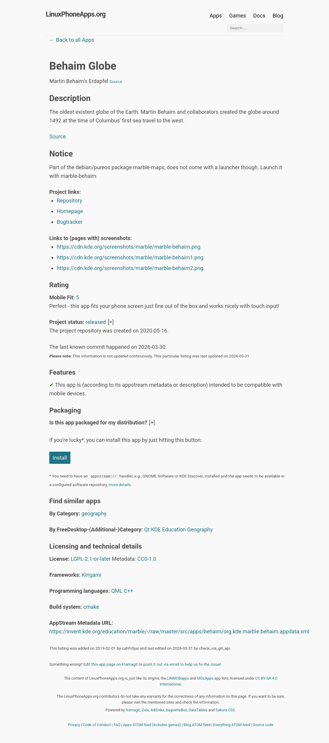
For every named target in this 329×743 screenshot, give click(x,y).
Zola (145, 710)
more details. (120, 484)
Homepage (70, 211)
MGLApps (205, 678)
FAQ (117, 725)
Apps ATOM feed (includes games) (152, 725)
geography (93, 513)
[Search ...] (255, 28)
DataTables (198, 710)
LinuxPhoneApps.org (75, 14)
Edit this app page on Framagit (110, 664)
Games (237, 15)
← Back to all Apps (71, 40)
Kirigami (91, 575)
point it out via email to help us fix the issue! (182, 664)
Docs (260, 15)
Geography (200, 529)
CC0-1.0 (146, 559)
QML (116, 591)
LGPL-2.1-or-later (90, 559)
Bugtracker (70, 222)
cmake (91, 607)
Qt (146, 529)
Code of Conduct (97, 725)
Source (116, 81)
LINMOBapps (178, 678)
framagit (133, 710)
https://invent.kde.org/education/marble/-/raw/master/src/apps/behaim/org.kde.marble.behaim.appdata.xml (179, 631)
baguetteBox (176, 710)
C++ (128, 591)
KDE (156, 529)
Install (60, 458)
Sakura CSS (225, 710)
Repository (69, 200)
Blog (278, 15)
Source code (263, 725)
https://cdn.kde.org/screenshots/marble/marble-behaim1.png (130, 257)
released (96, 322)
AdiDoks (157, 710)
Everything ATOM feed (231, 725)
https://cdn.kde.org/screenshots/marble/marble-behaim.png (128, 247)
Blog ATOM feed (197, 725)
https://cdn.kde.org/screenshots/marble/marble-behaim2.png (130, 268)
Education (174, 529)
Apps (216, 15)
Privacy (74, 725)
